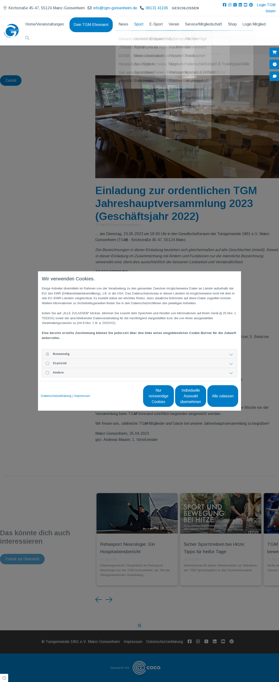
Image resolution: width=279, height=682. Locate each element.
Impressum (82, 396)
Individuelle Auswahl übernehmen (170, 396)
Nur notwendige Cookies (125, 396)
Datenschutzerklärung (56, 396)
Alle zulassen (216, 396)
